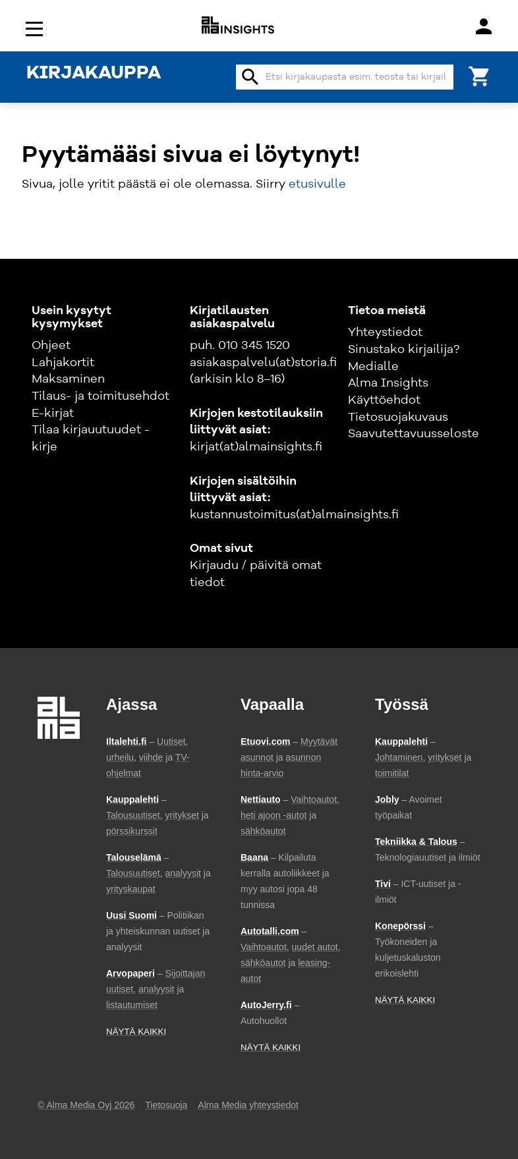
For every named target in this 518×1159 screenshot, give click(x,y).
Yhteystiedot (385, 332)
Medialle (373, 367)
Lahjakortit (63, 363)
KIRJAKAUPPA (93, 74)
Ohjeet (51, 346)
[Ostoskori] (480, 75)
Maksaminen (68, 379)
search (250, 77)
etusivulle (317, 184)
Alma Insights (388, 383)
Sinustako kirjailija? (403, 350)
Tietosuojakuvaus (398, 417)
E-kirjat (53, 413)
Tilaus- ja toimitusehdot (100, 396)
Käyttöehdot (384, 400)
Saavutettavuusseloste (413, 434)
